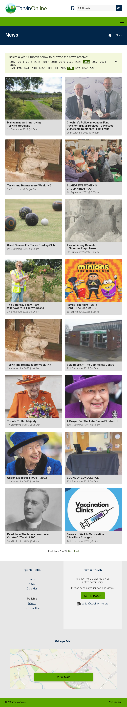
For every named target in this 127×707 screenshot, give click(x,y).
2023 (95, 61)
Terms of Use (32, 608)
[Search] (97, 8)
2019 (62, 61)
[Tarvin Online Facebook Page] (72, 8)
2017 (46, 61)
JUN (49, 68)
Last (76, 551)
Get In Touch (92, 595)
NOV (84, 68)
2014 (21, 61)
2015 (29, 61)
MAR (26, 68)
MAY (41, 68)
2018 (54, 61)
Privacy (32, 603)
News (32, 583)
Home (32, 579)
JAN (12, 68)
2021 (78, 61)
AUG (63, 68)
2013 (13, 61)
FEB (19, 68)
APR (34, 68)
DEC (92, 68)
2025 (13, 65)
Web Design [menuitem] (114, 702)
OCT (77, 68)
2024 (103, 61)
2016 (37, 61)
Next (70, 551)
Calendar (32, 588)
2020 (70, 61)
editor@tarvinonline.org (95, 603)
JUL (56, 68)
